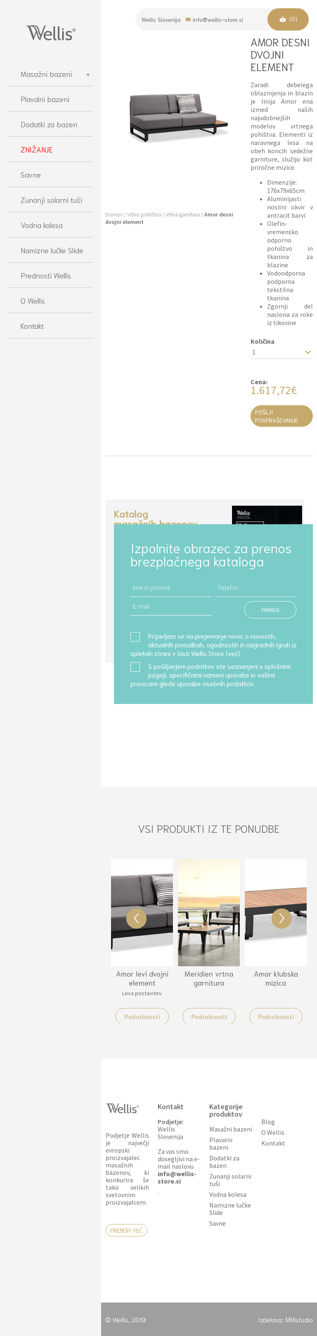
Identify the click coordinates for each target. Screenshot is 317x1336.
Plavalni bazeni (45, 99)
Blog (268, 1122)
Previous (136, 918)
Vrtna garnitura (183, 214)
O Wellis (33, 300)
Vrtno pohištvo (144, 214)
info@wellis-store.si (214, 19)
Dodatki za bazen (49, 124)
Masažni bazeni (55, 73)
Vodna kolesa (42, 225)
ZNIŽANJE (37, 149)
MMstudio (299, 1319)
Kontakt (32, 325)
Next (282, 918)
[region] (50, 694)
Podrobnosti (142, 1017)
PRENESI (270, 609)
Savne (31, 174)
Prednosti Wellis (46, 275)
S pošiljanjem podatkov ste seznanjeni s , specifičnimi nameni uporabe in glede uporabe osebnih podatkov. (210, 674)
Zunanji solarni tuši (51, 199)
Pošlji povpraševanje (276, 416)
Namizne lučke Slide (52, 250)
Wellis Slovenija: (162, 19)
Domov (114, 214)
